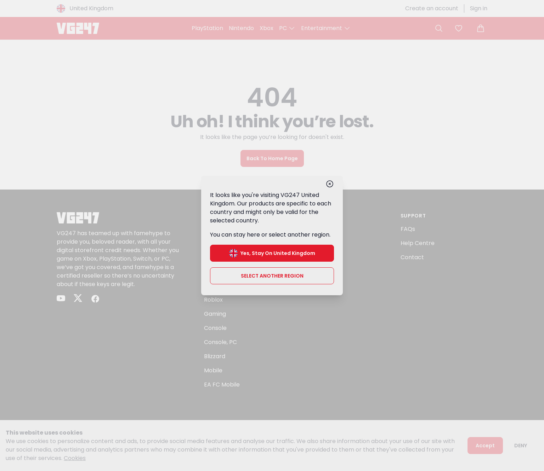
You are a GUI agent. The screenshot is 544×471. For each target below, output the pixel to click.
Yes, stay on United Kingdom (272, 252)
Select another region (272, 275)
